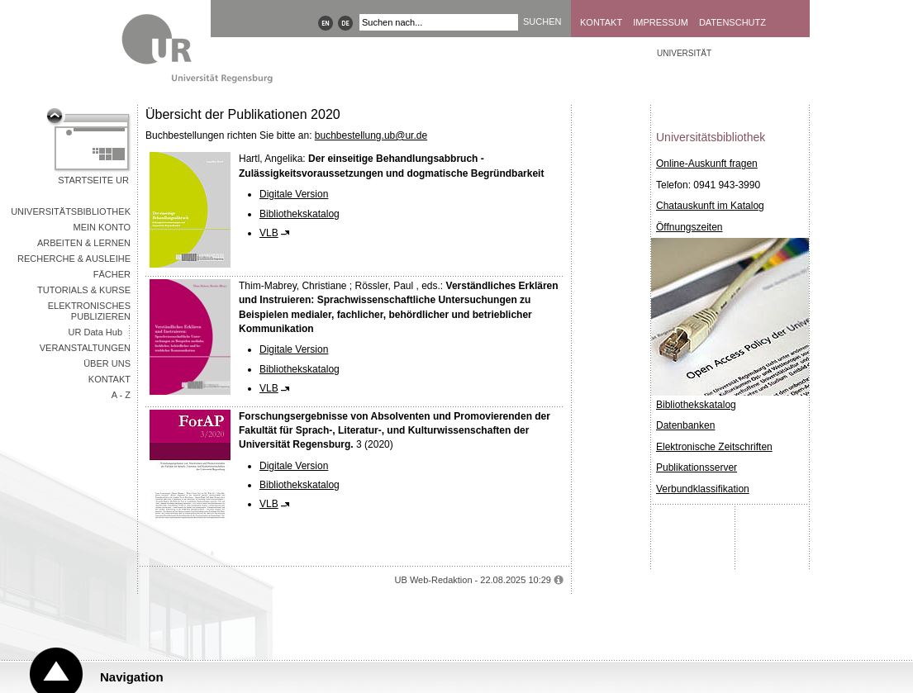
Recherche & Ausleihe (74, 258)
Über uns (107, 363)
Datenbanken (685, 425)
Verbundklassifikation (702, 489)
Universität (684, 53)
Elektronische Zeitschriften (714, 447)
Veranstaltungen (85, 348)
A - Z (121, 395)
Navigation (132, 677)
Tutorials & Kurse (84, 290)
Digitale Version (293, 194)
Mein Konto (102, 227)
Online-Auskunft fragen (707, 163)
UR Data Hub (95, 332)
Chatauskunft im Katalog (710, 205)
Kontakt (601, 22)
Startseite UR (93, 180)
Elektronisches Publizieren (89, 311)
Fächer (112, 274)
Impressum (660, 22)
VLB (268, 233)
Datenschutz (732, 22)
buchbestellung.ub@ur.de (371, 135)
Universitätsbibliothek (71, 211)
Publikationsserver (696, 467)
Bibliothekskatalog (299, 214)
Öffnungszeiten (689, 227)
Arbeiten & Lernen (84, 243)
